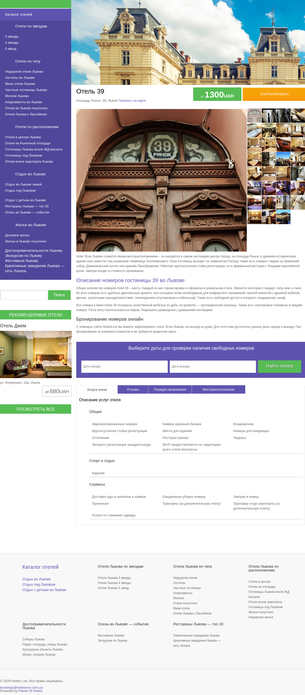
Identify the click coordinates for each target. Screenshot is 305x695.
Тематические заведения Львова (196, 635)
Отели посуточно (185, 603)
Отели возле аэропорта (265, 602)
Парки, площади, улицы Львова (44, 644)
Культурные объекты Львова (42, 649)
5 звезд (10, 49)
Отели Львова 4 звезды (114, 583)
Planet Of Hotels (30, 691)
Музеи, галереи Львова (38, 654)
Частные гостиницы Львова (26, 90)
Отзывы (133, 389)
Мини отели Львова (20, 84)
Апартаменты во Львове (23, 102)
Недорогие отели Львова (24, 71)
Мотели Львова (16, 96)
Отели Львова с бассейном (26, 114)
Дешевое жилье (17, 235)
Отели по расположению (37, 127)
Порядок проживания (170, 389)
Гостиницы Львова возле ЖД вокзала (33, 149)
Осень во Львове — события (27, 212)
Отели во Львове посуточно (26, 108)
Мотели (178, 598)
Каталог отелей (18, 14)
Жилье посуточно (261, 612)
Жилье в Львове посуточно (26, 241)
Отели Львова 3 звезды (114, 578)
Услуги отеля (97, 390)
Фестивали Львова (21, 260)
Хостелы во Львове (20, 78)
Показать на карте (132, 100)
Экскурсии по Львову (23, 255)
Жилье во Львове (30, 225)
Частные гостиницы (187, 588)
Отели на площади (262, 587)
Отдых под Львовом (20, 190)
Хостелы (179, 583)
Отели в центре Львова (23, 137)
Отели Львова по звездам (120, 566)
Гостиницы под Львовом (23, 155)
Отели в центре (260, 581)
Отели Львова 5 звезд (113, 588)
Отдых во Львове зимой (23, 184)
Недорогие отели (185, 578)
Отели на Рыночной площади (27, 143)
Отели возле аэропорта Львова (29, 161)
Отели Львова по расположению (264, 568)
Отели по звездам (31, 26)
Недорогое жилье (261, 617)
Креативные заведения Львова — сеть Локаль (35, 268)
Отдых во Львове (30, 174)
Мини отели (181, 608)
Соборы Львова (33, 639)
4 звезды (12, 42)
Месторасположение (218, 389)
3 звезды (12, 36)
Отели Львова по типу (192, 566)
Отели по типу (27, 61)
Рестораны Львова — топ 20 (27, 206)
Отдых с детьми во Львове (25, 200)
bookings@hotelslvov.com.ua (21, 687)
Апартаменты (182, 593)
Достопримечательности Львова (33, 250)
